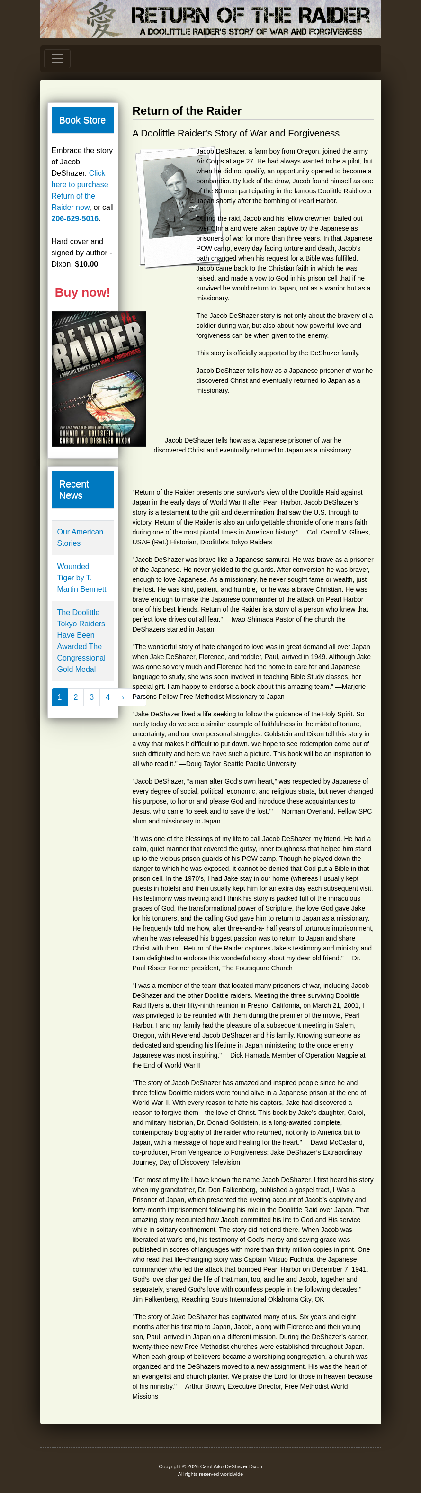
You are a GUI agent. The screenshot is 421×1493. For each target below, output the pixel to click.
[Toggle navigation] (57, 58)
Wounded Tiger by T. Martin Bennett (82, 577)
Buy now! (83, 292)
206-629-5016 (75, 219)
